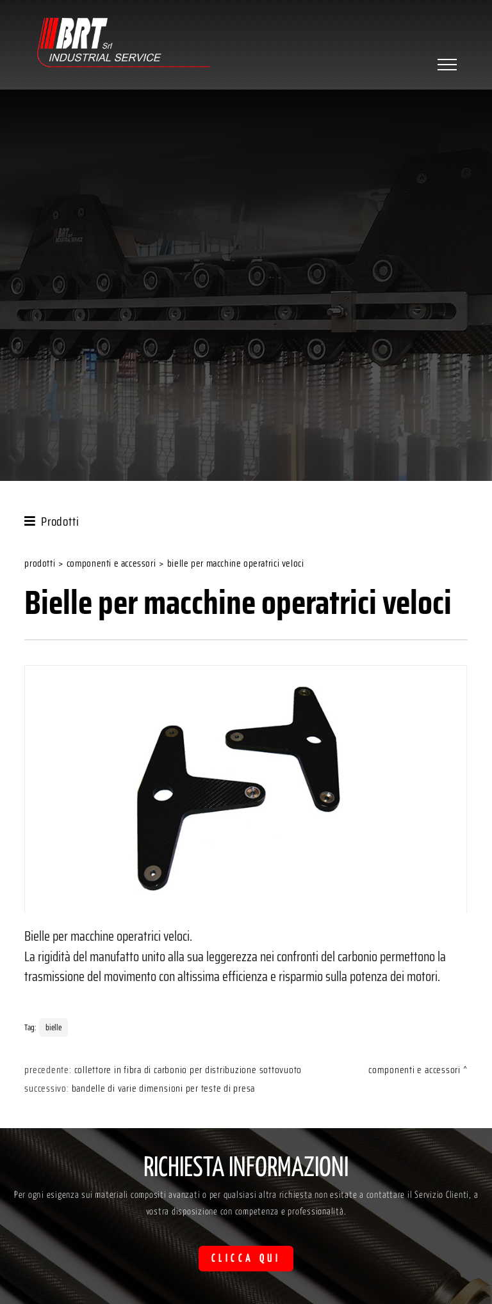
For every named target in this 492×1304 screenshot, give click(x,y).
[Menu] (446, 64)
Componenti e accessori (111, 563)
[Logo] (123, 44)
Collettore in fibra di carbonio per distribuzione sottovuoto (188, 1070)
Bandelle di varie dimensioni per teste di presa (164, 1088)
